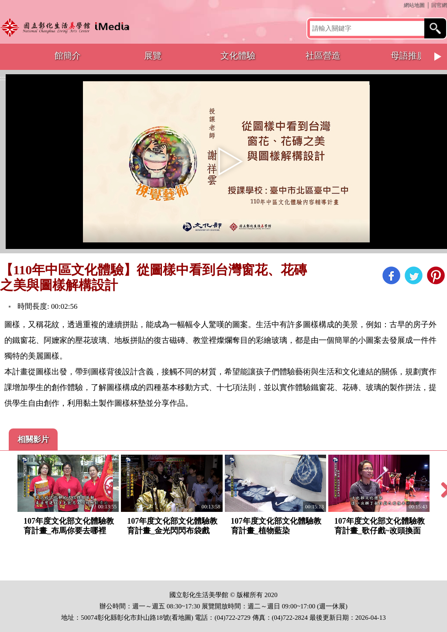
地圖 (184, 617)
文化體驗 (237, 55)
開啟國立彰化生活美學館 (67, 27)
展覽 (153, 55)
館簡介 (68, 55)
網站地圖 (414, 5)
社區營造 (323, 55)
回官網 (439, 5)
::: (400, 5)
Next (438, 57)
